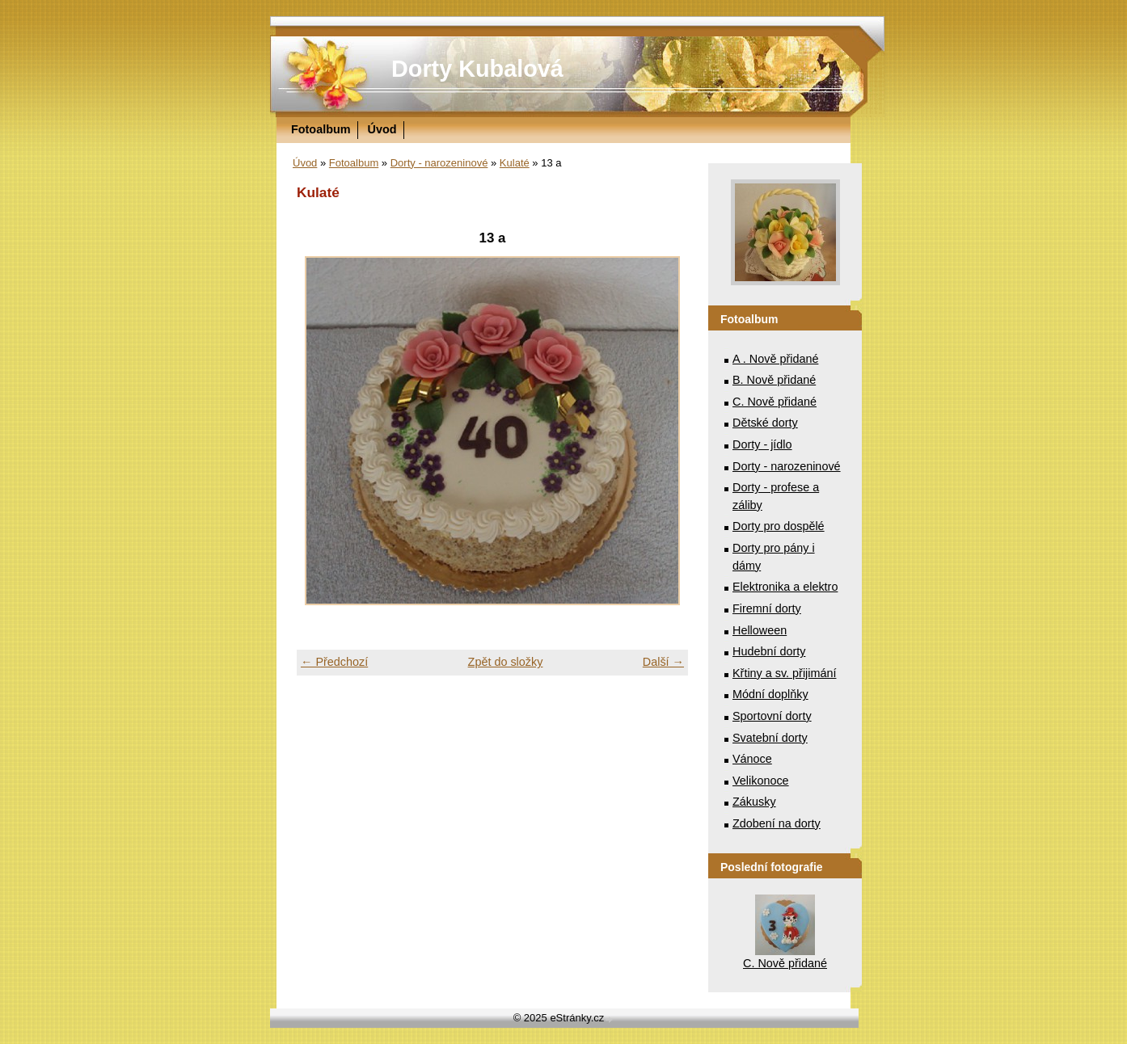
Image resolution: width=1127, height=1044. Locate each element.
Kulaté (515, 163)
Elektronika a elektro (785, 586)
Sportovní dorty (772, 715)
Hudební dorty (768, 651)
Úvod (382, 129)
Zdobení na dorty (776, 823)
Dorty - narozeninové (439, 163)
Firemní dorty (766, 608)
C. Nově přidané (774, 401)
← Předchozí (334, 661)
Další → (663, 661)
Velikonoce (760, 780)
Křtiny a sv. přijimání (784, 673)
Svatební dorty (770, 737)
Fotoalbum (321, 129)
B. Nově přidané (774, 379)
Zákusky (754, 801)
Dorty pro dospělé (778, 526)
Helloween (759, 630)
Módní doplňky (770, 694)
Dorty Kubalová (477, 69)
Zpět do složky (505, 661)
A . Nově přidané (775, 358)
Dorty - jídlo (762, 444)
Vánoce (752, 758)
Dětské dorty (765, 422)
